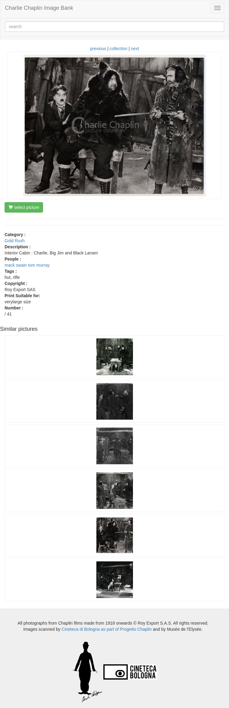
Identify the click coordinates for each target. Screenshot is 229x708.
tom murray (39, 265)
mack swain (16, 265)
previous (98, 48)
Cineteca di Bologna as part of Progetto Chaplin (107, 629)
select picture (24, 207)
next (135, 48)
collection (118, 48)
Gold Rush (15, 240)
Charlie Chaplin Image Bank (39, 8)
